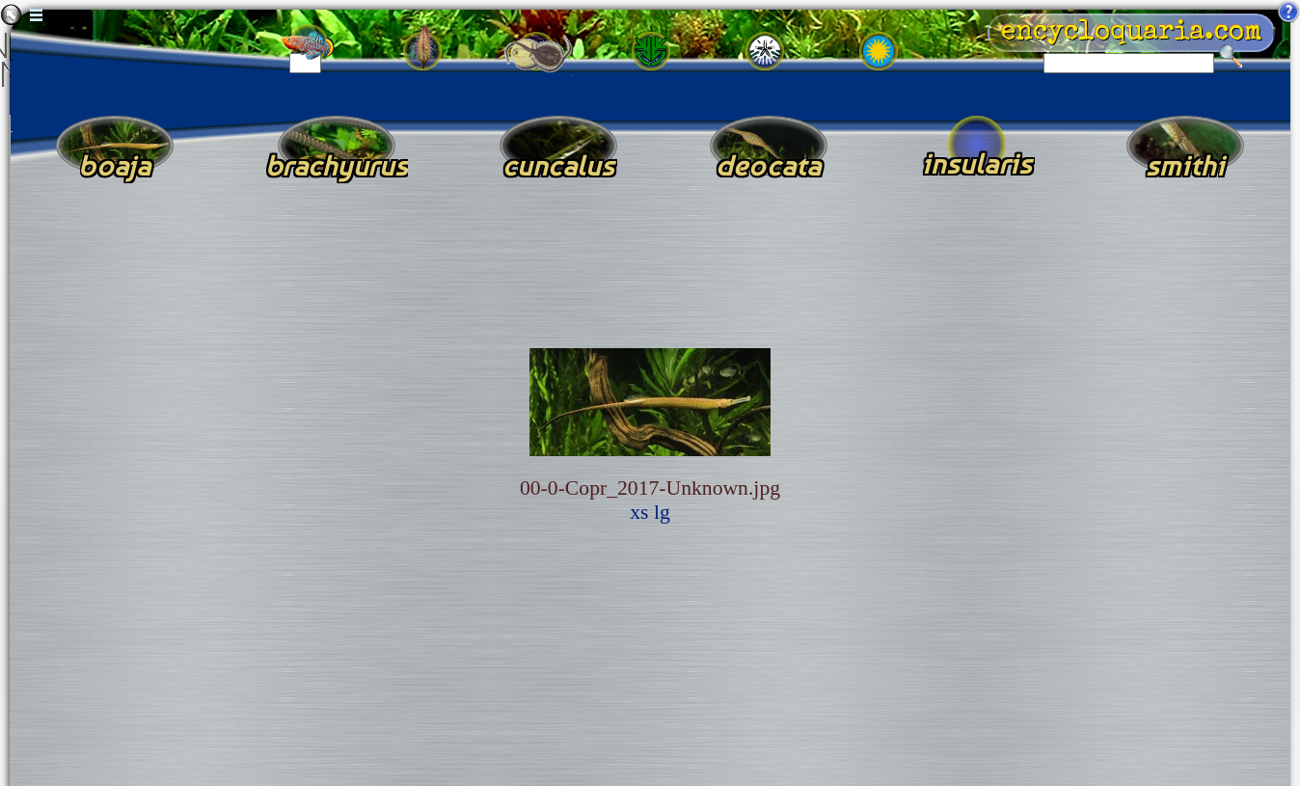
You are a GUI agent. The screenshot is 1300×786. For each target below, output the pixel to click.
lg (662, 512)
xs (639, 512)
